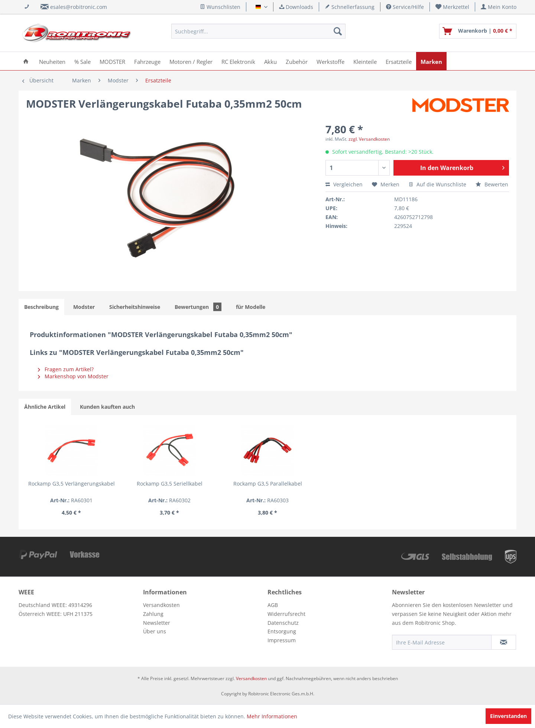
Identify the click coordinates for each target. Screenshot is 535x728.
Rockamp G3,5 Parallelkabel (267, 483)
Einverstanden (508, 715)
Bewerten (492, 184)
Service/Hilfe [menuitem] (405, 6)
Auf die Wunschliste (437, 184)
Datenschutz (283, 622)
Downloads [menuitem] (296, 6)
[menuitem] (452, 7)
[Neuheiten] (52, 61)
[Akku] (270, 61)
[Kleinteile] (365, 61)
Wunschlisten (220, 6)
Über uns (154, 631)
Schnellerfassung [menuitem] (349, 6)
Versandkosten (161, 604)
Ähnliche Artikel (44, 406)
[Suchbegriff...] (258, 31)
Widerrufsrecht (286, 613)
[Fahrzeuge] (147, 61)
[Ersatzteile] (398, 61)
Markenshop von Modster (73, 376)
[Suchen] (338, 31)
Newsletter (156, 622)
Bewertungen (198, 307)
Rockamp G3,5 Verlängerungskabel (71, 483)
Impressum (282, 640)
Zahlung (153, 613)
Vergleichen (344, 184)
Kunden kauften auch (107, 406)
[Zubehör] (296, 61)
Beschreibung (41, 306)
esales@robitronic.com (78, 6)
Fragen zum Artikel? (66, 369)
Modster (84, 306)
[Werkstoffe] (330, 61)
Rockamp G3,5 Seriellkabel (169, 483)
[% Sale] (82, 61)
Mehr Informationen (272, 716)
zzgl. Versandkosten (369, 139)
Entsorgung (282, 631)
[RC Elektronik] (238, 61)
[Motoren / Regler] (191, 61)
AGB (273, 604)
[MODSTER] (112, 61)
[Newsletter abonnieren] (503, 642)
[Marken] (431, 61)
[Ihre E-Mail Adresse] (442, 642)
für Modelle (250, 306)
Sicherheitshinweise (134, 306)
